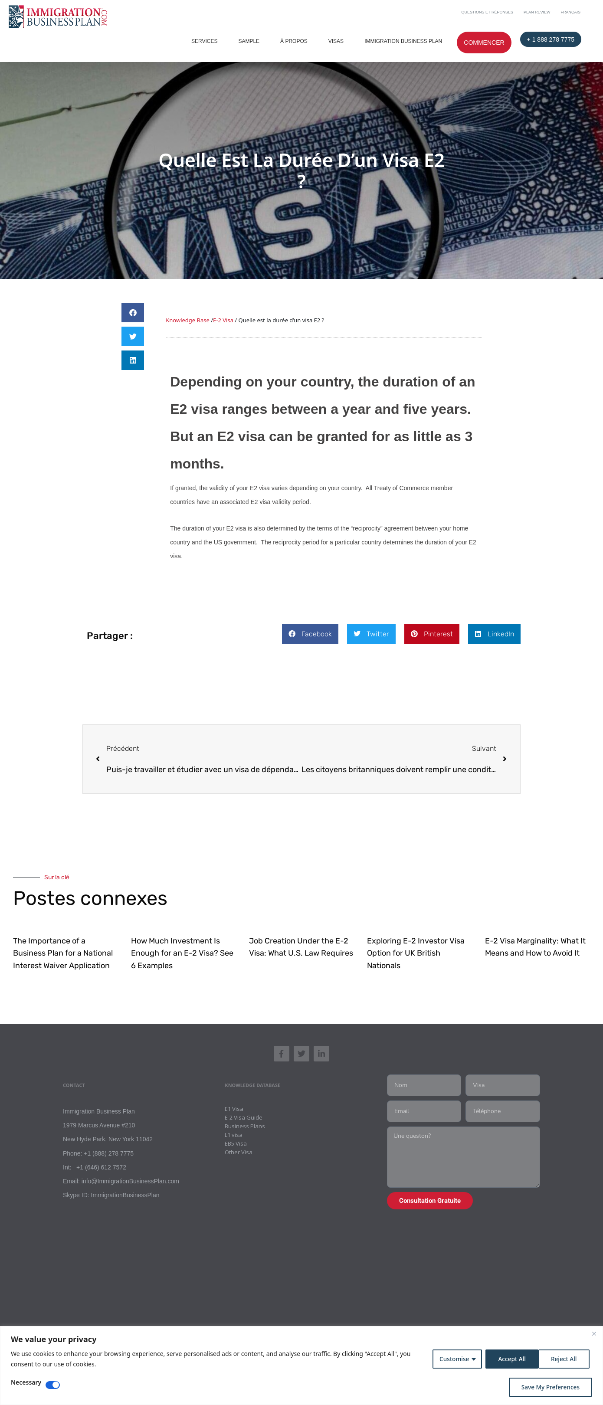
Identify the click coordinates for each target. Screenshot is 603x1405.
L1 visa (234, 1136)
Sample (248, 41)
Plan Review (537, 12)
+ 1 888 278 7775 (550, 39)
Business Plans (245, 1128)
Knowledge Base (188, 320)
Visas (336, 41)
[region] (301, 1365)
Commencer (484, 42)
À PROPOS (294, 41)
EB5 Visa (236, 1145)
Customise (451, 1359)
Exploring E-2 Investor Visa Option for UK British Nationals (416, 953)
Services (204, 41)
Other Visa (238, 1154)
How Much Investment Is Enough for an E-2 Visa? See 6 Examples (182, 953)
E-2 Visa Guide (243, 1119)
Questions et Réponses (487, 12)
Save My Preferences (550, 1387)
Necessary (26, 1382)
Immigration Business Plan (403, 41)
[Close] (594, 1333)
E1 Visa (234, 1110)
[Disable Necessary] (53, 1385)
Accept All (565, 1359)
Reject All (509, 1359)
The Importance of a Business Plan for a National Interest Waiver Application (63, 953)
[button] (132, 312)
